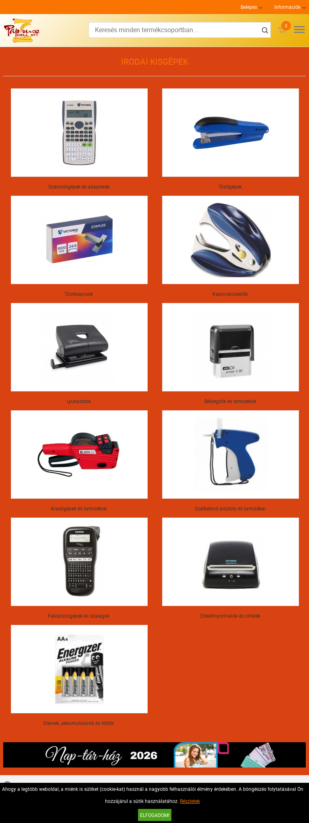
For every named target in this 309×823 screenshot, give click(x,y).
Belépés (249, 7)
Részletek (190, 801)
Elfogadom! (154, 815)
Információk (287, 7)
